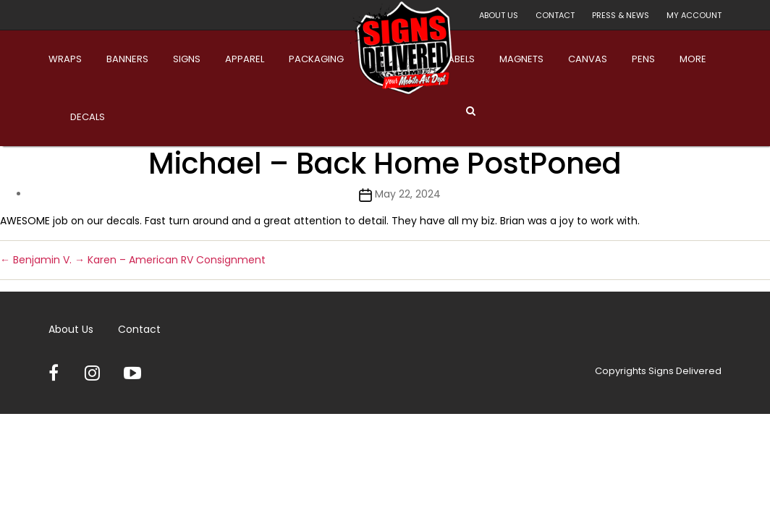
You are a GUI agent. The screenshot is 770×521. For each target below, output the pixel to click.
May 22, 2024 (408, 194)
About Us (498, 15)
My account (694, 15)
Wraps (65, 59)
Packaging (316, 59)
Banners (127, 59)
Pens (643, 59)
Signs (186, 59)
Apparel (244, 59)
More (693, 59)
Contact (555, 15)
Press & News (620, 15)
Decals (87, 117)
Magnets (521, 59)
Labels (459, 59)
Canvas (587, 59)
